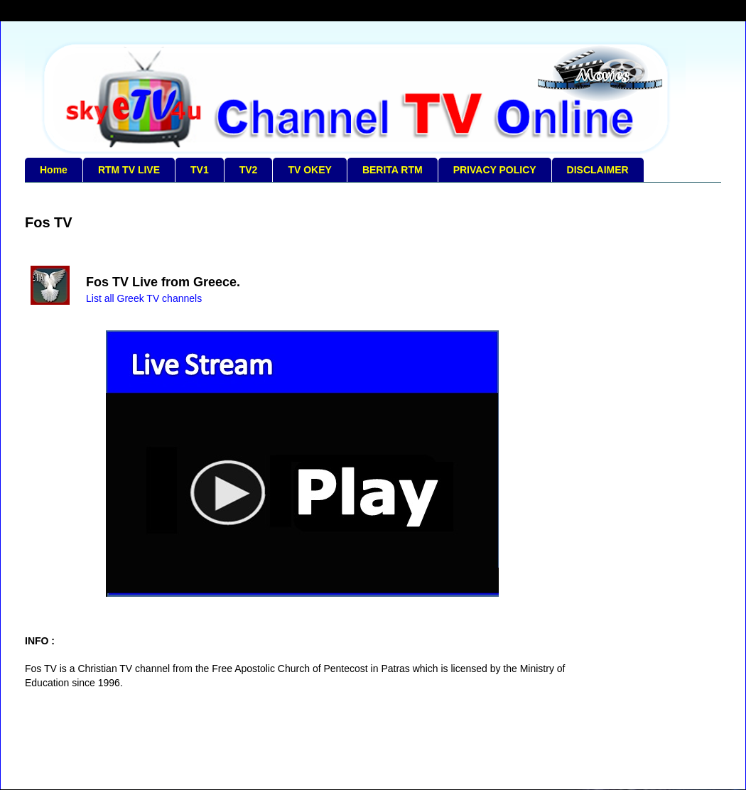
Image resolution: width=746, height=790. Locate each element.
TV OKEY (309, 169)
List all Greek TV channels (144, 298)
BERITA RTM (392, 169)
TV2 (248, 169)
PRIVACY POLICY (494, 169)
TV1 (199, 169)
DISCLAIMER (598, 169)
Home (53, 169)
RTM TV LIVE (129, 169)
